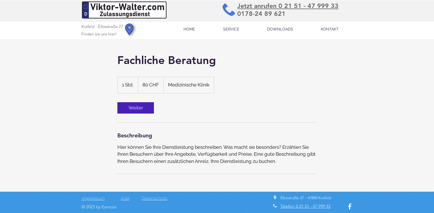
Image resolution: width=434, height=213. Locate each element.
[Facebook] (350, 206)
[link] (135, 108)
